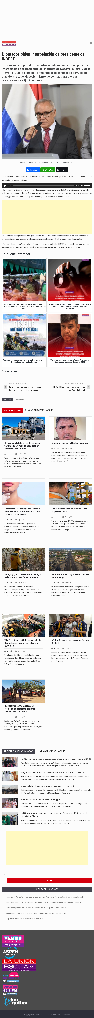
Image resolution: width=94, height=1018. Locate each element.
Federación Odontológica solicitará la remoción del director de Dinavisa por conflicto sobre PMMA (22, 511)
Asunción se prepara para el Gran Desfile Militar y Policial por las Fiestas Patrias (36, 902)
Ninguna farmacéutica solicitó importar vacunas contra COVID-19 (52, 772)
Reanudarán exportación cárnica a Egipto (41, 799)
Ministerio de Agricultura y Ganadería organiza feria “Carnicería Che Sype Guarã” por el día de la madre (45, 891)
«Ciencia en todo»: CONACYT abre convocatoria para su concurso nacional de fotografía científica (43, 897)
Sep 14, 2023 (22, 520)
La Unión (10, 454)
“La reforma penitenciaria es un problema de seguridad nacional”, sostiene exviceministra (20, 709)
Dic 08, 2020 (22, 454)
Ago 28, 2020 (22, 651)
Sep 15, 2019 (22, 582)
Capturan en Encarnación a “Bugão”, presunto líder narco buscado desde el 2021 (36, 907)
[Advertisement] (47, 18)
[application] (47, 185)
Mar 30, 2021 (69, 448)
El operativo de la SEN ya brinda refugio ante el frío (25, 913)
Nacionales (20, 400)
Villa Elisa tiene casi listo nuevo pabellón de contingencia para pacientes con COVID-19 (23, 643)
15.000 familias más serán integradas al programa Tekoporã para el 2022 (56, 759)
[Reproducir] (5, 186)
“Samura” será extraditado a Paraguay (69, 443)
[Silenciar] (82, 186)
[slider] (43, 185)
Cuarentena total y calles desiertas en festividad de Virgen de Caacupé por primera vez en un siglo (22, 446)
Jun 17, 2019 (22, 717)
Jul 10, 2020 (69, 582)
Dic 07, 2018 (69, 648)
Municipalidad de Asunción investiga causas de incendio (48, 786)
